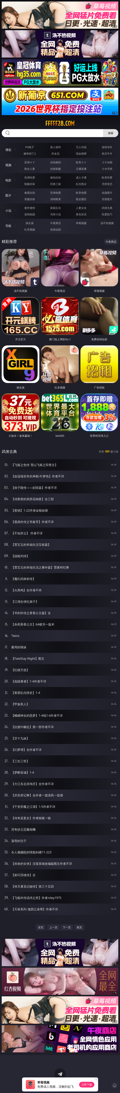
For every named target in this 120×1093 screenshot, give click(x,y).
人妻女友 (81, 208)
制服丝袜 (29, 184)
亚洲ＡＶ (29, 162)
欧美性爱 (107, 177)
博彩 (8, 150)
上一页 (53, 927)
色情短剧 (55, 229)
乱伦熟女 (81, 184)
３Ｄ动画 (107, 162)
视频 (8, 165)
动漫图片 (107, 192)
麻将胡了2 (30, 153)
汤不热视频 (107, 223)
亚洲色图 (55, 192)
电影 (8, 180)
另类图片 (107, 199)
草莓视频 (81, 223)
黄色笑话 (81, 214)
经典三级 (55, 184)
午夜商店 (55, 223)
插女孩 (30, 223)
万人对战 (81, 147)
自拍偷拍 (55, 162)
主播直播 (81, 169)
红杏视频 (29, 229)
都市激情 (29, 208)
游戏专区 (107, 147)
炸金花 (56, 153)
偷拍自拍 (55, 177)
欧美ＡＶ (81, 162)
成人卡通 (81, 177)
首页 (40, 927)
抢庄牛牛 (107, 153)
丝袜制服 (55, 169)
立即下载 (86, 1084)
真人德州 (55, 147)
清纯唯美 (55, 199)
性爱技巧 (107, 214)
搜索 (110, 133)
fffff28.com (60, 123)
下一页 (67, 927)
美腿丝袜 (29, 199)
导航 (8, 226)
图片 (8, 195)
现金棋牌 (81, 153)
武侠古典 (107, 208)
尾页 (79, 927)
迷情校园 (29, 214)
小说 (8, 210)
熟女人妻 (29, 169)
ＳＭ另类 (107, 169)
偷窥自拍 (29, 192)
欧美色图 (81, 192)
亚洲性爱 (29, 177)
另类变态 (107, 184)
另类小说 (55, 214)
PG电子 (29, 147)
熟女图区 (81, 199)
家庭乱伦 (55, 208)
